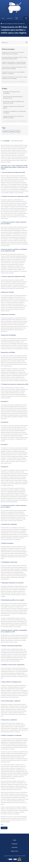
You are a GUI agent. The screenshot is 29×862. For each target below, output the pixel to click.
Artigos (4, 88)
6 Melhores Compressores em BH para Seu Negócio (13, 107)
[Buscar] (26, 18)
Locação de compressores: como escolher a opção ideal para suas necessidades (14, 77)
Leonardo (6, 141)
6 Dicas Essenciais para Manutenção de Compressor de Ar (13, 97)
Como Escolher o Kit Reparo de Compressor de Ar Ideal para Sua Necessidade (14, 67)
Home (3, 18)
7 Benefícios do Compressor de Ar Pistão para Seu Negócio (14, 112)
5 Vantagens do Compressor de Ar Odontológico (11, 92)
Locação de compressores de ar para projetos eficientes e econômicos (13, 72)
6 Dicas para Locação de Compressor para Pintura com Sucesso (13, 102)
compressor (12, 131)
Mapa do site (14, 851)
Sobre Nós (16, 18)
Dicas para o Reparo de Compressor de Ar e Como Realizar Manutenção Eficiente (14, 58)
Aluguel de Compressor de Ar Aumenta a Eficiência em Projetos (13, 117)
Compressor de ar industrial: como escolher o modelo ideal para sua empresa (13, 53)
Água (18, 131)
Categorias (9, 18)
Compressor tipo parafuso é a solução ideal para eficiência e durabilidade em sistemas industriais (14, 62)
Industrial (5, 131)
